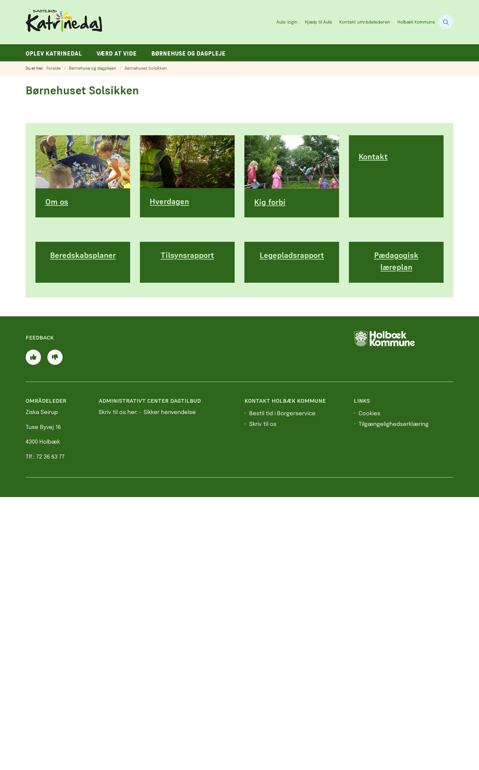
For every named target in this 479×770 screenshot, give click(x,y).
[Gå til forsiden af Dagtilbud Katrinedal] (149, 22)
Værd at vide (117, 53)
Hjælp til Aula (318, 22)
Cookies (369, 686)
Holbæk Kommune (416, 22)
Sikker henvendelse (170, 685)
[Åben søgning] (446, 22)
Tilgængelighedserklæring (394, 697)
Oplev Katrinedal (54, 53)
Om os (56, 434)
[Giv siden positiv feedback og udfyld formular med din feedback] (33, 629)
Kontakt (373, 434)
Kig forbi (270, 434)
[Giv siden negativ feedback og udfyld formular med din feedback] (55, 629)
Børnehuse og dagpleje (188, 53)
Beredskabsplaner (83, 488)
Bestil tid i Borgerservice (282, 686)
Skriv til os (262, 697)
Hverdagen (169, 434)
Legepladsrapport (292, 488)
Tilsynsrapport (187, 488)
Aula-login (287, 22)
